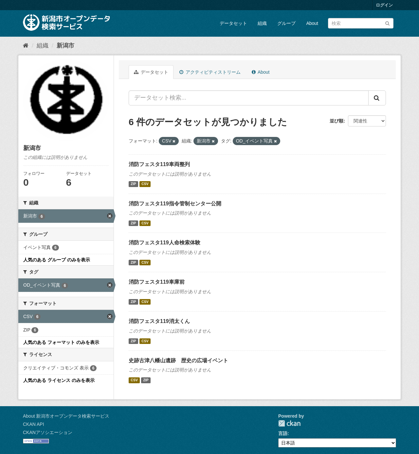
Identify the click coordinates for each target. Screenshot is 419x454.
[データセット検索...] (249, 97)
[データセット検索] (360, 23)
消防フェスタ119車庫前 (157, 282)
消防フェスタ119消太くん (159, 321)
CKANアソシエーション (47, 432)
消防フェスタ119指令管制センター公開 (175, 203)
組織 (262, 23)
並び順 (336, 120)
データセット (233, 23)
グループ (286, 23)
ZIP (133, 184)
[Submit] (387, 23)
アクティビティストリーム (210, 72)
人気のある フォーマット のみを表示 (61, 342)
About (312, 23)
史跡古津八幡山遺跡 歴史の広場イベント (178, 360)
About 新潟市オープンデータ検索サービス (66, 416)
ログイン (384, 5)
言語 (282, 433)
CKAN (289, 423)
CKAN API (33, 424)
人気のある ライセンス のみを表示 (59, 380)
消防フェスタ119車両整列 (159, 164)
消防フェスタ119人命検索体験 (164, 242)
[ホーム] (25, 45)
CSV (145, 184)
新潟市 (65, 45)
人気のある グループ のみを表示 (56, 259)
